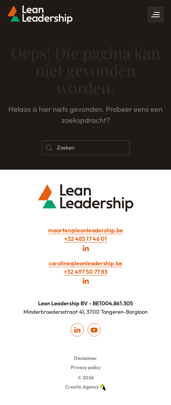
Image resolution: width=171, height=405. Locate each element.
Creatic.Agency (85, 387)
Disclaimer (85, 358)
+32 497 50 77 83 (86, 271)
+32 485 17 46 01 (85, 238)
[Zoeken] (86, 147)
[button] (156, 14)
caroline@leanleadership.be (85, 263)
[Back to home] (40, 14)
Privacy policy (86, 367)
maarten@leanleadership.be (85, 230)
